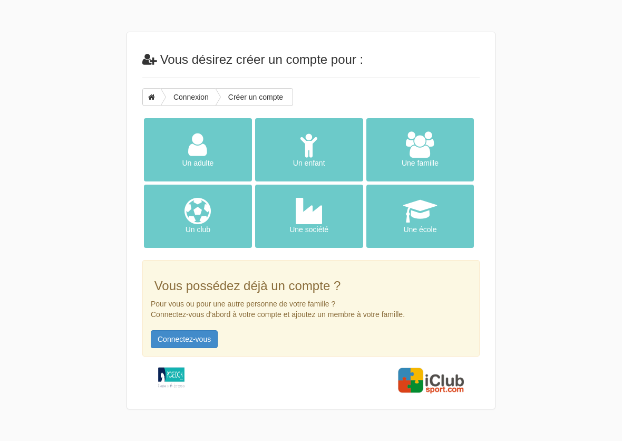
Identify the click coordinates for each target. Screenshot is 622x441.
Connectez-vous (184, 339)
